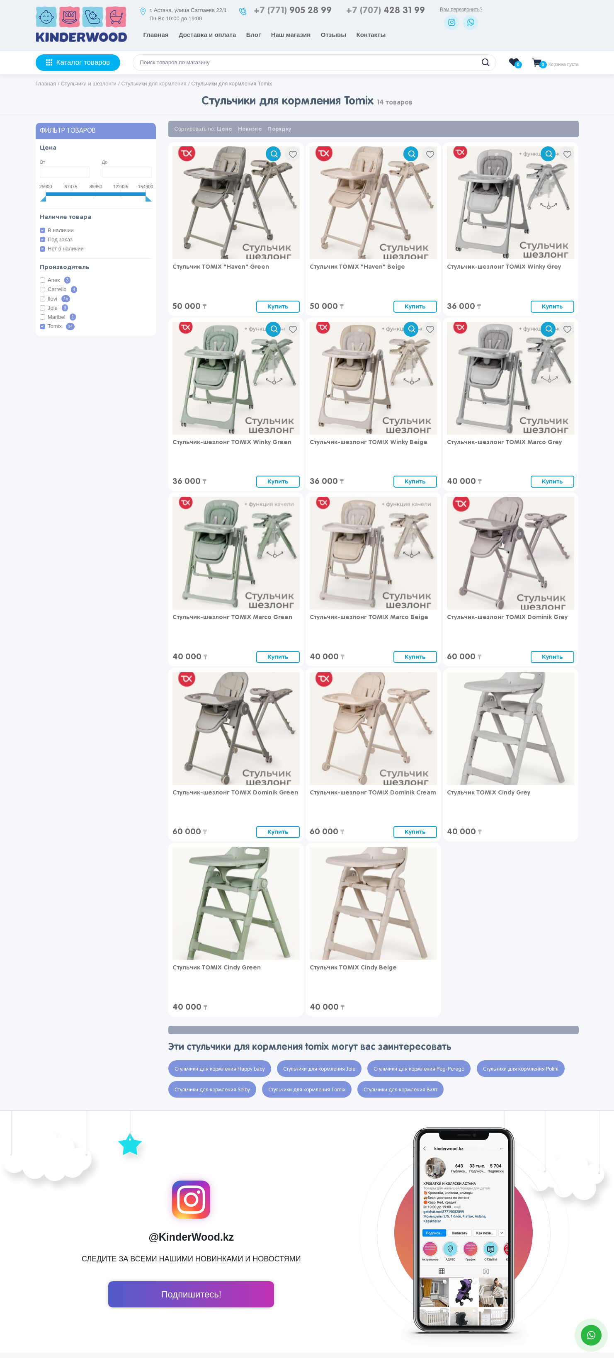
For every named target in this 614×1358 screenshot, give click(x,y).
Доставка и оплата (207, 34)
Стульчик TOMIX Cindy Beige (353, 967)
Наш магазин (291, 34)
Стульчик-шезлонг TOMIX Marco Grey (504, 442)
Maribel (62, 317)
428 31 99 (385, 10)
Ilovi (59, 298)
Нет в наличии (66, 248)
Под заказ (60, 239)
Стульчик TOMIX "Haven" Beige (357, 267)
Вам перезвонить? (461, 9)
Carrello (62, 289)
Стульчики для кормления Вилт (400, 1090)
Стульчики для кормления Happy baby (220, 1069)
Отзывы (333, 34)
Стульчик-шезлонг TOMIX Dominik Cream (373, 793)
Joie (58, 307)
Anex (59, 280)
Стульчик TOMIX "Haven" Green (220, 267)
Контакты (371, 34)
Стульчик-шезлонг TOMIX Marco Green (232, 617)
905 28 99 (293, 10)
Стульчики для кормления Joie (319, 1069)
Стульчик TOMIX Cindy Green (216, 967)
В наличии (61, 230)
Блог (253, 34)
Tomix (61, 326)
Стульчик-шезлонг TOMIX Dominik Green (235, 793)
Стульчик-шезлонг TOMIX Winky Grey (504, 267)
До (105, 162)
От (43, 162)
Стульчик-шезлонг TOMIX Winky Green (231, 442)
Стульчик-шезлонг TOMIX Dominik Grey (507, 617)
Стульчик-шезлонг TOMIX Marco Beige (369, 617)
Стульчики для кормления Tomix (306, 1090)
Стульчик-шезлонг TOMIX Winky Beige (368, 442)
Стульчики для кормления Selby (212, 1090)
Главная (156, 34)
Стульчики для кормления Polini (520, 1069)
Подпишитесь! (191, 1294)
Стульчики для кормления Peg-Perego (419, 1069)
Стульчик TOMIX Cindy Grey (488, 793)
